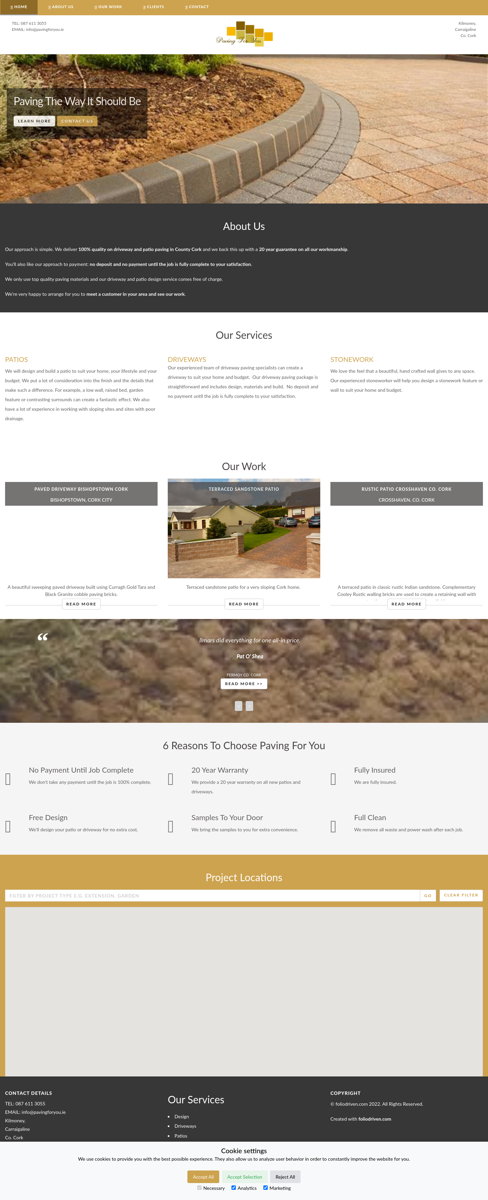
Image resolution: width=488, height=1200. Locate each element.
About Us (63, 6)
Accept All (203, 1177)
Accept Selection (244, 1177)
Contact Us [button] (77, 120)
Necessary (211, 1188)
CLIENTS (155, 6)
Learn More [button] (34, 120)
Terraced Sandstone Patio (244, 489)
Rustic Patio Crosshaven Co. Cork (406, 489)
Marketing (277, 1188)
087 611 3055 (33, 23)
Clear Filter (461, 894)
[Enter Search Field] (212, 896)
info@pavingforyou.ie (45, 29)
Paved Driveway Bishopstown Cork (81, 489)
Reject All (285, 1177)
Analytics (244, 1188)
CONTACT (199, 6)
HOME (20, 6)
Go (428, 895)
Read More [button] (81, 603)
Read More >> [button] (244, 683)
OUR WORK (110, 6)
